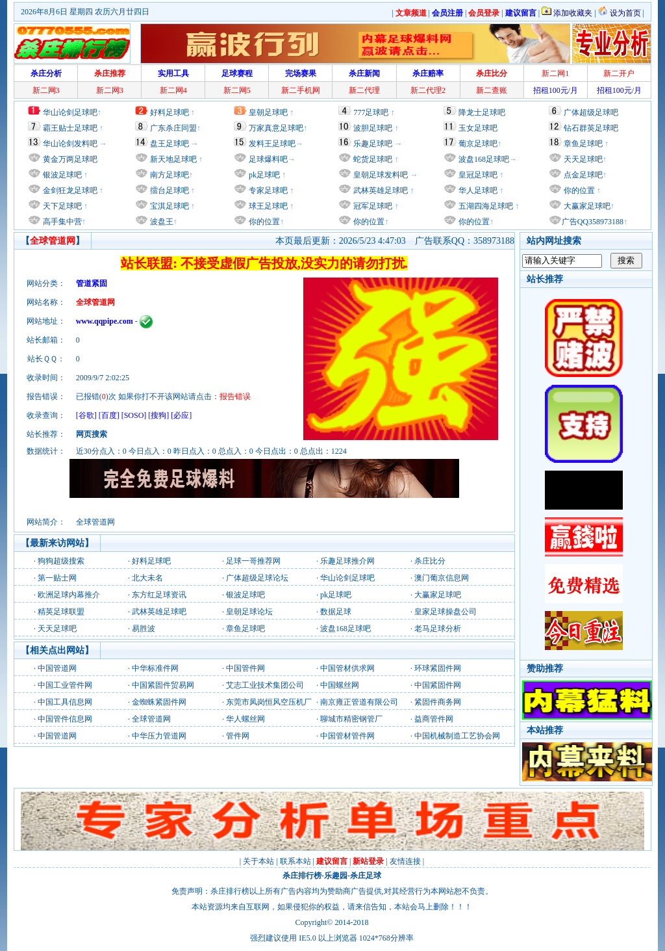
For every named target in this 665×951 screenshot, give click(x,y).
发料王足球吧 (272, 143)
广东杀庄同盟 (173, 128)
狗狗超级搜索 (61, 561)
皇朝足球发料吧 (379, 174)
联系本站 (295, 861)
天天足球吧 (582, 159)
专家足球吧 (267, 190)
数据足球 (335, 611)
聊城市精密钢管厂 (351, 718)
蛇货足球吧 (373, 159)
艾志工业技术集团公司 (265, 685)
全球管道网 (151, 718)
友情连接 (405, 861)
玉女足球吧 (477, 128)
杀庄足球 (365, 875)
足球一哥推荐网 (253, 561)
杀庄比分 (429, 561)
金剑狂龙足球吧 (69, 190)
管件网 (237, 735)
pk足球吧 (263, 174)
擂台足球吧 (168, 190)
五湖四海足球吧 (485, 206)
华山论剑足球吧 (70, 112)
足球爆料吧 (268, 159)
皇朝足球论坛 (249, 611)
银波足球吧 (62, 174)
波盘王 (160, 221)
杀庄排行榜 (301, 875)
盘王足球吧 (169, 143)
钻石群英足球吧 (591, 128)
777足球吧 (370, 112)
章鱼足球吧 (583, 143)
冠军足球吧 (371, 206)
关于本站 (258, 861)
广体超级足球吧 (591, 112)
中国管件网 (245, 668)
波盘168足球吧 (483, 159)
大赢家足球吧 (586, 206)
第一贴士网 (57, 577)
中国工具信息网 (65, 702)
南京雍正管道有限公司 (359, 702)
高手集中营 (61, 221)
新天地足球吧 (172, 159)
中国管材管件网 (347, 735)
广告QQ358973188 (592, 221)
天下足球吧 (61, 206)
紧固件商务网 (437, 702)
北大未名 (147, 577)
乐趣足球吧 (372, 143)
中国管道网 (57, 668)
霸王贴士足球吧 (70, 128)
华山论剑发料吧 (70, 143)
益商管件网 (433, 718)
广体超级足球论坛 (257, 577)
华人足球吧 (477, 190)
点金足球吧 (582, 174)
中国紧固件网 (437, 685)
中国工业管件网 (65, 685)
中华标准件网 (155, 668)
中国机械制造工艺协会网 (457, 735)
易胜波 (143, 628)
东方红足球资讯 (159, 594)
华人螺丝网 (245, 718)
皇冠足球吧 (477, 174)
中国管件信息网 (65, 718)
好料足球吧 (169, 112)
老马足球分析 (437, 628)
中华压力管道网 (159, 735)
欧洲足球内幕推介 (69, 594)
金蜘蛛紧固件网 (159, 702)
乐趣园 (335, 875)
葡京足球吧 (477, 143)
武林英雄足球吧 (379, 190)
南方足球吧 (168, 174)
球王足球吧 (267, 206)
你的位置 (263, 221)
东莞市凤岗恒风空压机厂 (269, 702)
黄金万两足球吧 (70, 159)
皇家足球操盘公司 (445, 611)
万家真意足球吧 (276, 128)
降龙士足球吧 (481, 112)
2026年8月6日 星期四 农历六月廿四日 (85, 11)
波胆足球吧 (372, 128)
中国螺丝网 (339, 685)
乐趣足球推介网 (347, 561)
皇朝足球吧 (268, 112)
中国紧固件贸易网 (163, 685)
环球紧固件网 (437, 668)
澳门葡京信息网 (441, 577)
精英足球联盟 (61, 611)
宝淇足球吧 (169, 206)
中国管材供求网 (347, 668)
